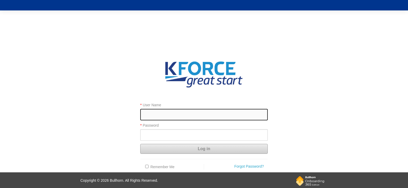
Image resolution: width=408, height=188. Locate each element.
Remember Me (162, 167)
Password (150, 125)
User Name (152, 105)
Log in (204, 148)
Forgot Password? (249, 166)
